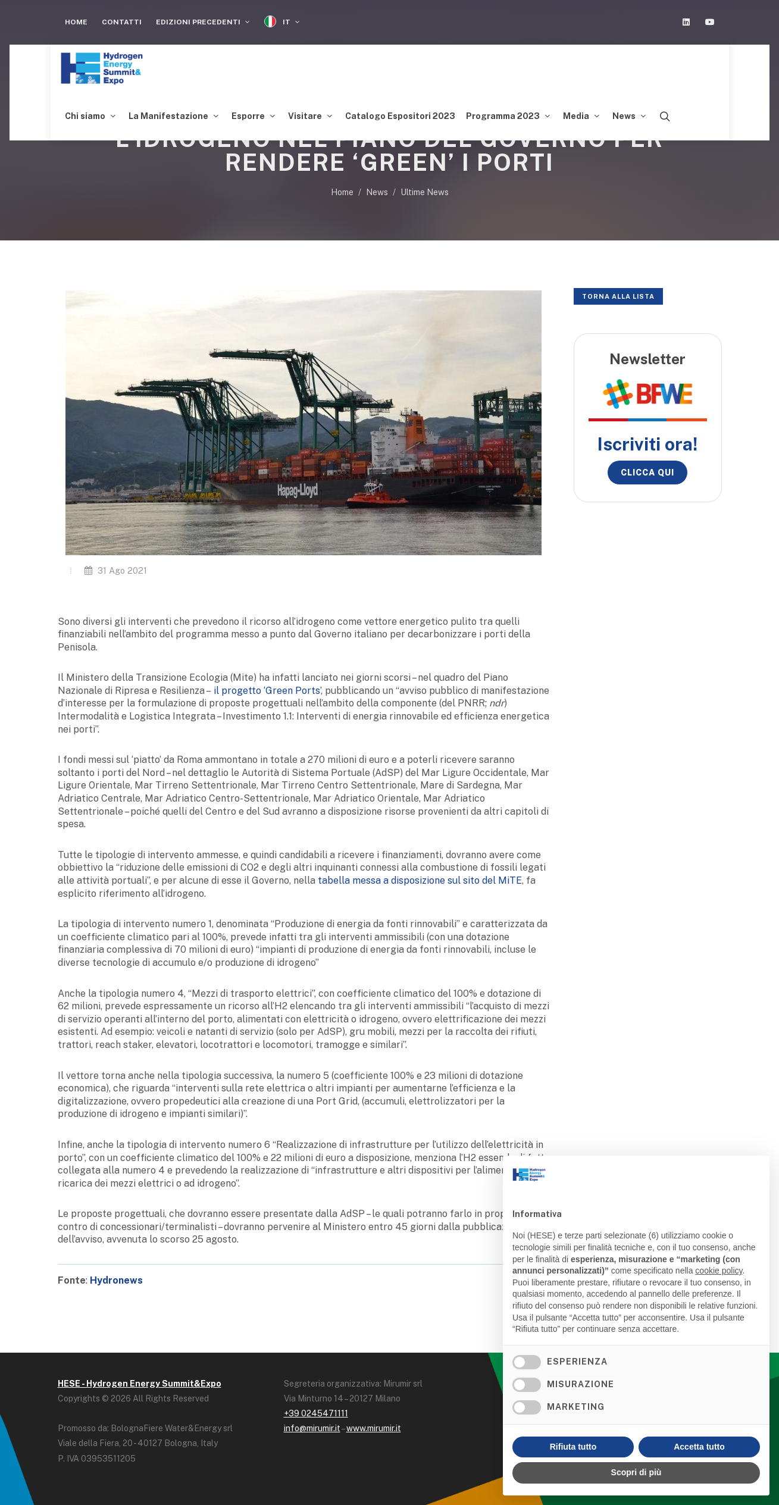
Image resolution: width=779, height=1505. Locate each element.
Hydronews (116, 1280)
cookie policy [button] (718, 1270)
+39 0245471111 (316, 1413)
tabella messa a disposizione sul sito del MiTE (420, 880)
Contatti (122, 22)
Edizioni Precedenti (203, 22)
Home (76, 22)
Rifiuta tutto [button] (573, 1446)
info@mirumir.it (312, 1428)
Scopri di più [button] (636, 1472)
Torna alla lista (618, 296)
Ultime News (425, 192)
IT (282, 21)
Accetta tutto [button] (699, 1446)
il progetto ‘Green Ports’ (267, 690)
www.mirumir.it (373, 1428)
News (377, 192)
